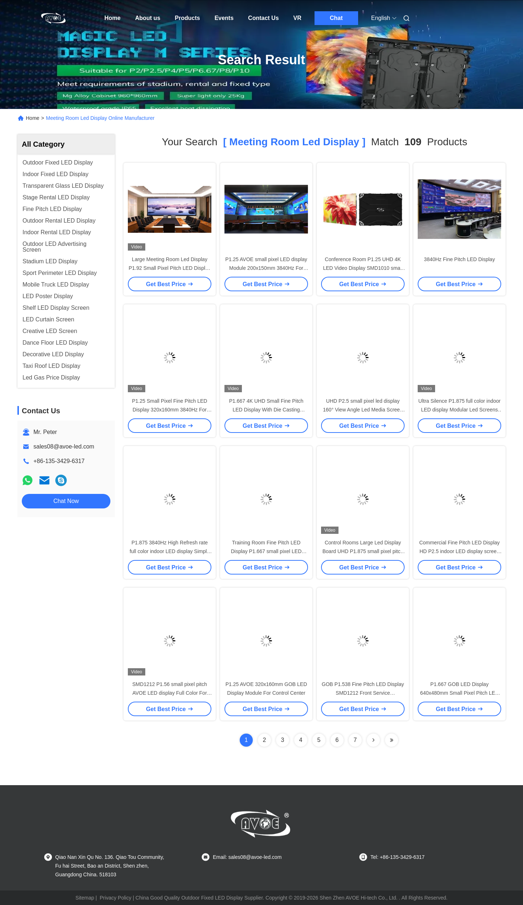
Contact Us (263, 18)
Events (224, 18)
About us (147, 18)
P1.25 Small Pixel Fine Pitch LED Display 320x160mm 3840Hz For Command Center (169, 409)
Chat (336, 18)
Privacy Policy (115, 898)
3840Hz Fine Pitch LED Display (459, 259)
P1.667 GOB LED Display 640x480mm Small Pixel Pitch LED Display (459, 693)
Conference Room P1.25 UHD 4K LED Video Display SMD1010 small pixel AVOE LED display (362, 268)
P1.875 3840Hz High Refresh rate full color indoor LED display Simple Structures (170, 551)
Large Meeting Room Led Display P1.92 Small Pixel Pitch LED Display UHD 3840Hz (170, 268)
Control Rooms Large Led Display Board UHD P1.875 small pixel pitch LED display (363, 551)
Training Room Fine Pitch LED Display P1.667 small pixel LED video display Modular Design (266, 551)
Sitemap (85, 898)
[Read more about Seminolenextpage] (373, 740)
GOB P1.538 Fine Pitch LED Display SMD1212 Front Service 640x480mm (363, 693)
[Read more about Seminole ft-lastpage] (391, 740)
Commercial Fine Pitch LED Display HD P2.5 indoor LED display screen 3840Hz (459, 551)
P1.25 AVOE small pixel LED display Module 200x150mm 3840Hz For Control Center (266, 268)
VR (297, 18)
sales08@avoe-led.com (63, 446)
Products (187, 18)
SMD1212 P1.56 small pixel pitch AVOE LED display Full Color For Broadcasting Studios (169, 693)
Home (113, 18)
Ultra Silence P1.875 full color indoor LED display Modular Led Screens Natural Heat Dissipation (459, 409)
